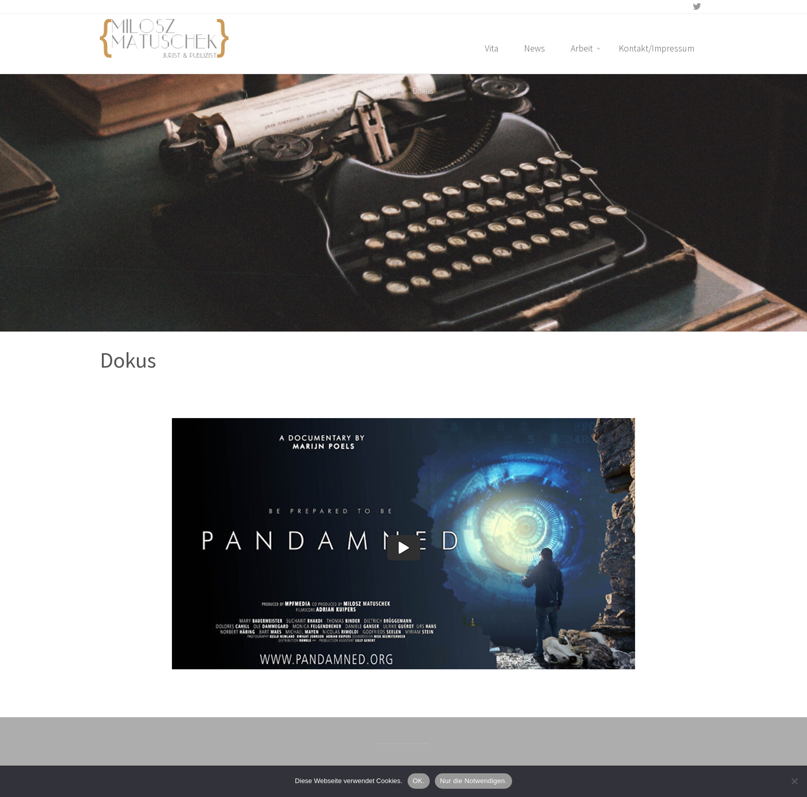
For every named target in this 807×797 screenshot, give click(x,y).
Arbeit (582, 48)
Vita (491, 48)
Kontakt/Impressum (656, 48)
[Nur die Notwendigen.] (794, 781)
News (534, 48)
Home (384, 90)
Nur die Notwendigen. (473, 781)
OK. (419, 781)
